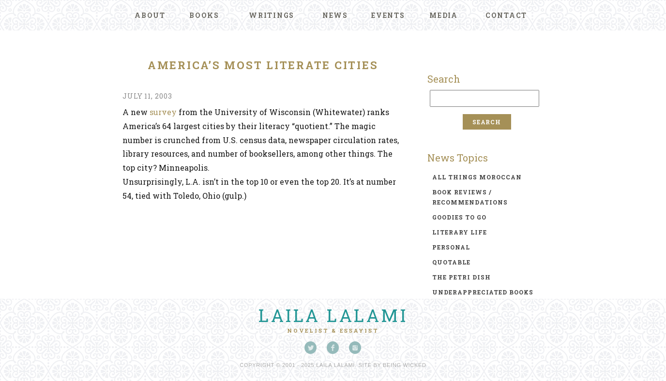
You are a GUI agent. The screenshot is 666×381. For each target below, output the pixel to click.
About (150, 15)
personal (451, 247)
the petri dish (461, 277)
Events (388, 15)
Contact (506, 15)
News (335, 15)
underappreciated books (482, 292)
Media (443, 15)
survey (163, 112)
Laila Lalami (333, 315)
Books (204, 15)
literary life (459, 232)
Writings (271, 15)
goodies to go (459, 217)
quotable (451, 262)
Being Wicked (404, 365)
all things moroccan (477, 177)
